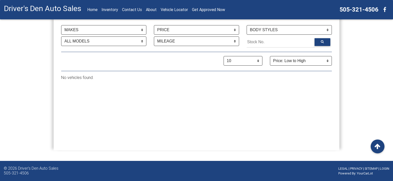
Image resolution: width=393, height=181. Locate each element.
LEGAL (343, 168)
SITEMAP (371, 168)
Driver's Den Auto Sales (38, 168)
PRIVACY (356, 168)
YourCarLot (365, 173)
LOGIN (384, 168)
